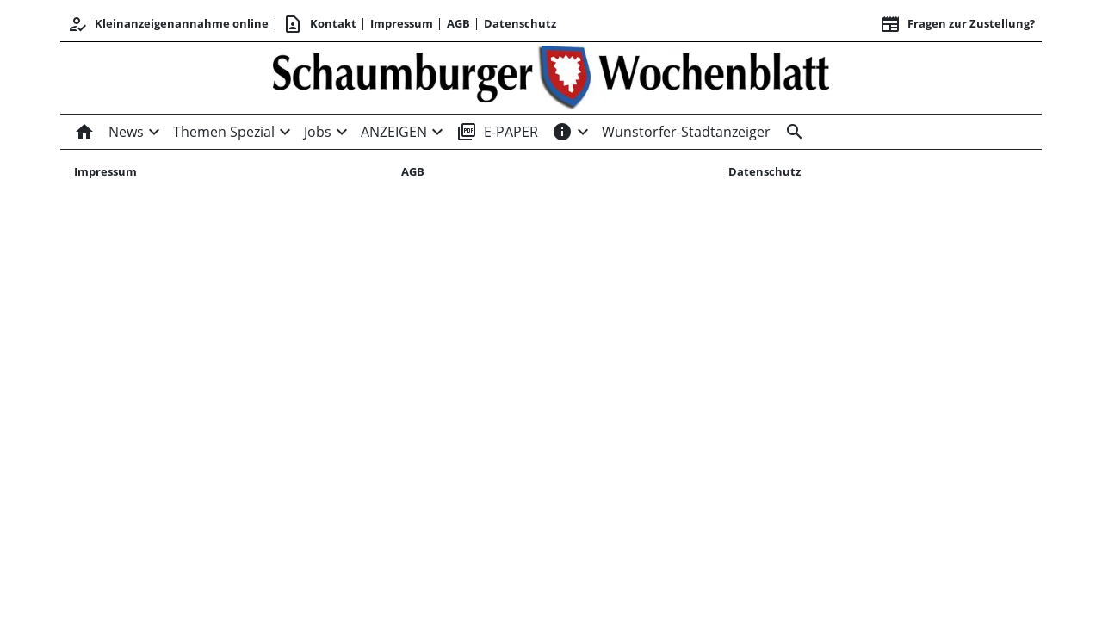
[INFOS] (562, 132)
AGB (458, 23)
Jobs (317, 131)
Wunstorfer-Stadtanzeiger (686, 131)
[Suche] (791, 132)
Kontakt (319, 24)
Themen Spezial (224, 131)
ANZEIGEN (394, 131)
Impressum (401, 23)
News (126, 131)
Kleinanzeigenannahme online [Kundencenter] (168, 24)
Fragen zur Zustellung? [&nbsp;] (957, 24)
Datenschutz (520, 23)
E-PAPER (497, 131)
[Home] (88, 132)
